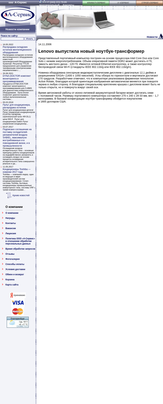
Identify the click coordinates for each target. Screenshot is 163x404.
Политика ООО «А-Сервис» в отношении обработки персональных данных (20, 241)
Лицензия (10, 233)
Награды (10, 218)
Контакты (10, 223)
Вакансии (10, 228)
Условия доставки (15, 269)
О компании (11, 213)
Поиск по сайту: (9, 36)
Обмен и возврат (14, 274)
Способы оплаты (14, 264)
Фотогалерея (12, 259)
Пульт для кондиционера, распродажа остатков (16, 106)
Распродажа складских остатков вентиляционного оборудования (17, 50)
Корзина (9, 279)
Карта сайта (11, 284)
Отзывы (9, 254)
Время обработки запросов (20, 249)
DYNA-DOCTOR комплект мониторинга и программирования (17, 78)
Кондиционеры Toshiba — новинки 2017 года (16, 170)
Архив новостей (21, 195)
